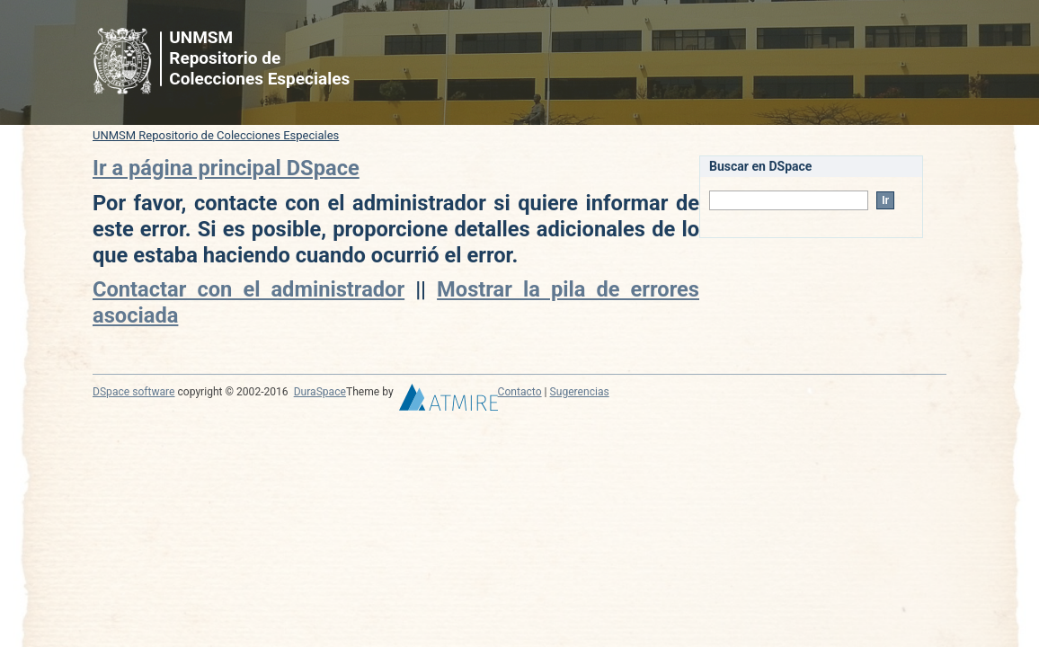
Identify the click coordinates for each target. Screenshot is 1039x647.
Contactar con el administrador (248, 289)
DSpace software (133, 392)
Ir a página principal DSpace (226, 168)
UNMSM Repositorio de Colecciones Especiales (216, 135)
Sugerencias (579, 392)
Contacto (520, 392)
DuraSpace (320, 392)
